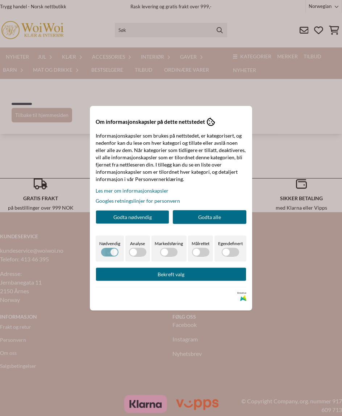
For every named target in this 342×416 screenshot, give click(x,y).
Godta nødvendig (132, 217)
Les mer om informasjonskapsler (132, 190)
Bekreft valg (171, 274)
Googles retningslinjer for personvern (138, 200)
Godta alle (209, 217)
